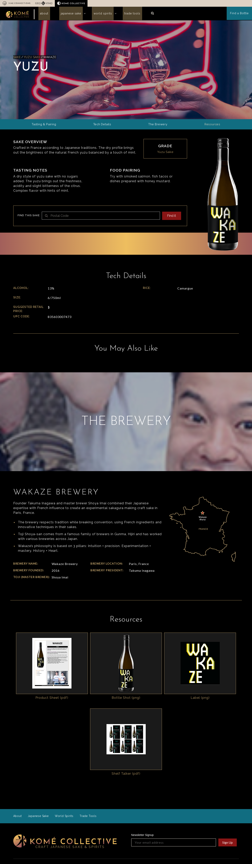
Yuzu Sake (32, 59)
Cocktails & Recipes (221, 824)
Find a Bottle (239, 14)
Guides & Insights (180, 816)
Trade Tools (121, 14)
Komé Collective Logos (218, 813)
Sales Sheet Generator (184, 811)
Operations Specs (181, 821)
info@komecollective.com (32, 829)
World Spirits (94, 14)
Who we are (81, 807)
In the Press (59, 841)
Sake (17, 59)
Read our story (123, 828)
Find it (171, 218)
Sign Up (227, 782)
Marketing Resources (221, 819)
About (42, 14)
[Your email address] (173, 782)
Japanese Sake (66, 14)
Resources (176, 807)
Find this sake (29, 217)
